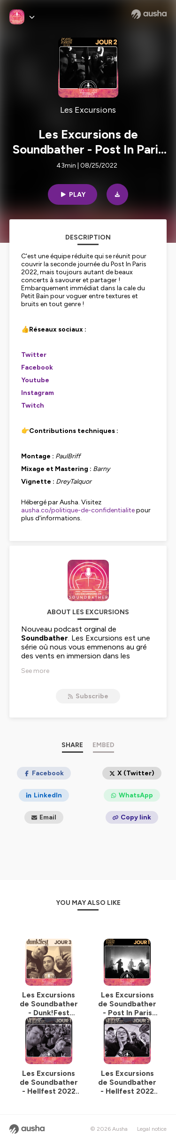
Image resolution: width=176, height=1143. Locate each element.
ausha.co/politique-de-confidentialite (78, 510)
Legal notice (152, 1129)
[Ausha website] (149, 14)
